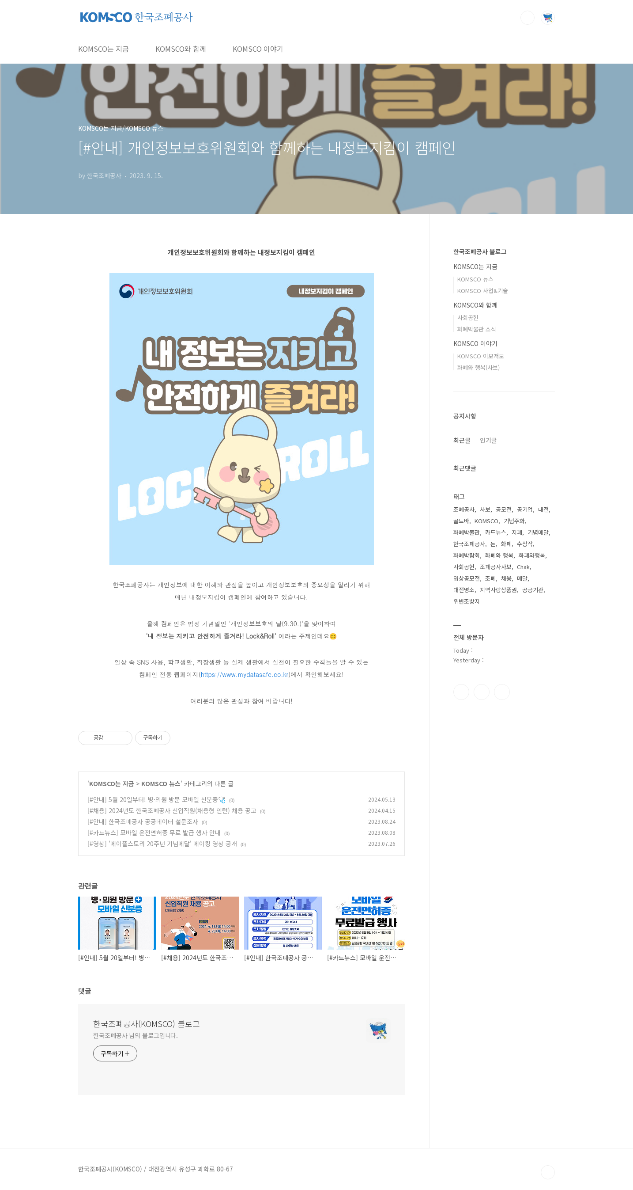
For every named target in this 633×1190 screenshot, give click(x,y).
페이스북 (461, 692)
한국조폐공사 (469, 544)
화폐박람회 (466, 555)
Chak (523, 567)
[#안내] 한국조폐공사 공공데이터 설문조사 (142, 821)
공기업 (525, 509)
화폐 (506, 544)
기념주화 (514, 521)
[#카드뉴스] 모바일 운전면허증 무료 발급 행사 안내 (154, 832)
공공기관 (532, 589)
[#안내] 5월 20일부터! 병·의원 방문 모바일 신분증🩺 (156, 799)
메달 (522, 578)
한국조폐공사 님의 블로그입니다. (135, 1035)
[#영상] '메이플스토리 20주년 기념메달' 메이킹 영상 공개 (162, 843)
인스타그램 (482, 692)
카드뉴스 (495, 532)
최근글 (462, 440)
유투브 (502, 692)
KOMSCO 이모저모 (480, 356)
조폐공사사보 (496, 567)
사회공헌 (468, 317)
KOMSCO (486, 521)
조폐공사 (464, 509)
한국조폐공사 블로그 (480, 251)
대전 (543, 509)
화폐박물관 (466, 532)
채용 (506, 578)
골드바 (461, 521)
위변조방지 (466, 601)
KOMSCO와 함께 (180, 48)
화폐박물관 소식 (476, 329)
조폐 (490, 578)
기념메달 (538, 532)
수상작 (525, 544)
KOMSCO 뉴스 (161, 783)
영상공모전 (466, 578)
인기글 (488, 440)
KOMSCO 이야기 (258, 48)
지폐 (517, 532)
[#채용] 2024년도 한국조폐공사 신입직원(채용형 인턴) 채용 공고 (171, 810)
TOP (548, 1172)
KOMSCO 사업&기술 (482, 290)
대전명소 (464, 589)
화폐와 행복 (499, 555)
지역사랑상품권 (498, 589)
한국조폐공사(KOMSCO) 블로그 (146, 1023)
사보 (485, 509)
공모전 (504, 509)
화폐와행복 (532, 555)
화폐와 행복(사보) (478, 367)
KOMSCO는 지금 (103, 48)
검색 (527, 17)
